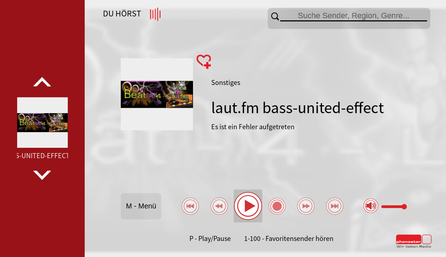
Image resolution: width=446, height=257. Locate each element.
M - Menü (141, 206)
